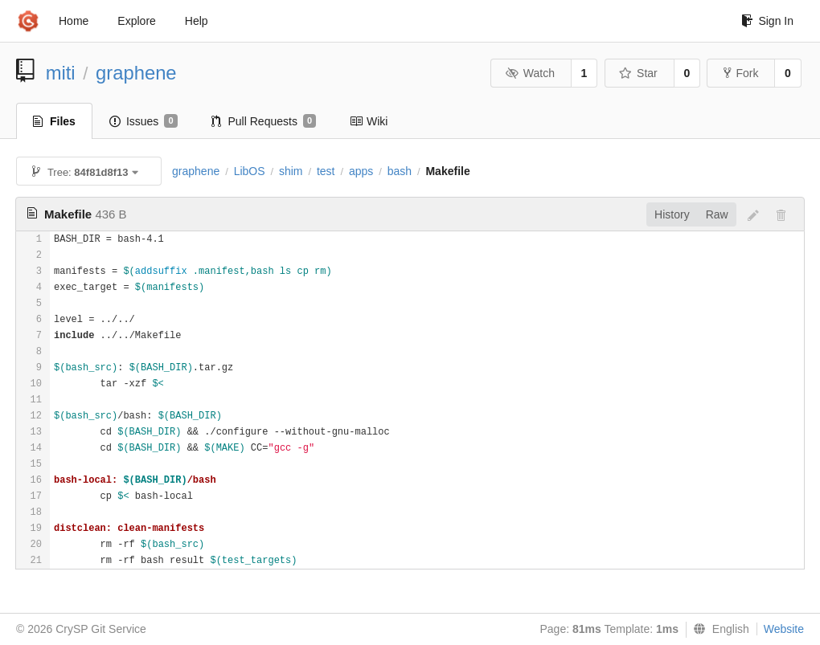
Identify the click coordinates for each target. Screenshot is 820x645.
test (326, 171)
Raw (717, 214)
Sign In (767, 20)
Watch (530, 73)
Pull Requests (264, 121)
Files (54, 121)
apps (361, 171)
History (672, 214)
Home (73, 20)
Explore (136, 20)
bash (399, 171)
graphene (136, 73)
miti (61, 73)
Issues (143, 121)
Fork (741, 73)
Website (784, 629)
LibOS (249, 171)
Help (196, 20)
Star (638, 73)
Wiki (368, 121)
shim (291, 171)
